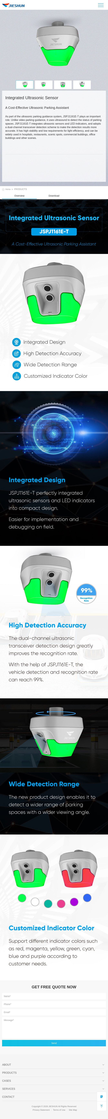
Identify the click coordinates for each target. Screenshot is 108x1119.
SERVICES (53, 1089)
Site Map (73, 1110)
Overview (19, 195)
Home (7, 189)
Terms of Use (59, 1110)
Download (54, 195)
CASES (53, 1081)
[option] (54, 45)
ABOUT (53, 1065)
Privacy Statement (41, 1110)
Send (54, 1043)
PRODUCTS (53, 1073)
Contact (53, 1097)
